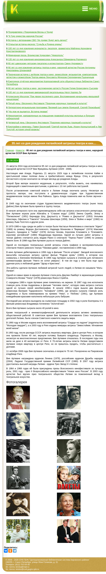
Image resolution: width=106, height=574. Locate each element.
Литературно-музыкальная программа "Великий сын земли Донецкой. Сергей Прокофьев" (54, 107)
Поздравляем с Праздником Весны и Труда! (30, 32)
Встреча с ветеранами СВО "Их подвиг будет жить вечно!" (37, 40)
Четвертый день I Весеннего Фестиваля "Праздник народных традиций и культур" (50, 122)
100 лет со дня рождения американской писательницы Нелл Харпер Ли (44, 92)
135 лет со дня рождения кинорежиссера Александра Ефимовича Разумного (47, 59)
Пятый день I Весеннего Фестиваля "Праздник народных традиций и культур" (47, 103)
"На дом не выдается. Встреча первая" (28, 111)
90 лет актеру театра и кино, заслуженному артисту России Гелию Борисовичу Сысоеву (53, 88)
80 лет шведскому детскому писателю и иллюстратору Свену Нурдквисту (45, 63)
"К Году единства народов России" (25, 36)
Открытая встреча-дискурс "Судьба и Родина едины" (35, 44)
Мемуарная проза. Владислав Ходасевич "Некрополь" (36, 55)
